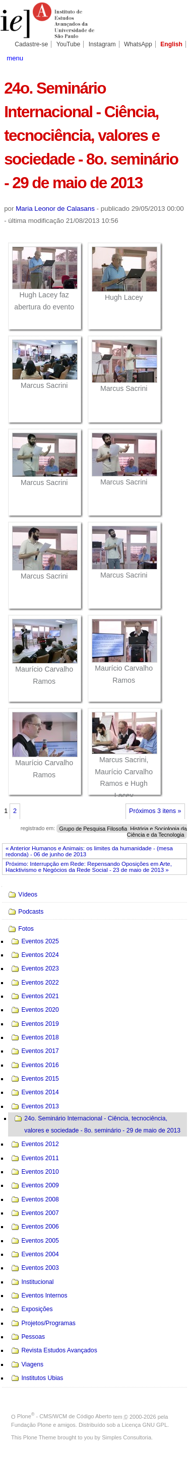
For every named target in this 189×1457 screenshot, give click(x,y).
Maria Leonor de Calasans (55, 208)
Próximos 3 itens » (155, 811)
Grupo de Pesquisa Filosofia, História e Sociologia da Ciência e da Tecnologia (123, 831)
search (176, 57)
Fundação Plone (31, 1425)
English (171, 44)
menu (15, 58)
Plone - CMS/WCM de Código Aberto (64, 1416)
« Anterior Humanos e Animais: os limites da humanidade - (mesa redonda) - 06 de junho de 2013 (89, 851)
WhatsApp (138, 44)
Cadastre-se (31, 44)
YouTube (68, 44)
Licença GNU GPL (144, 1425)
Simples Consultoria (126, 1437)
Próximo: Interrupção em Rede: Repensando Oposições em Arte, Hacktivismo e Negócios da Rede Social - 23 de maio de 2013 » (89, 867)
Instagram (102, 44)
